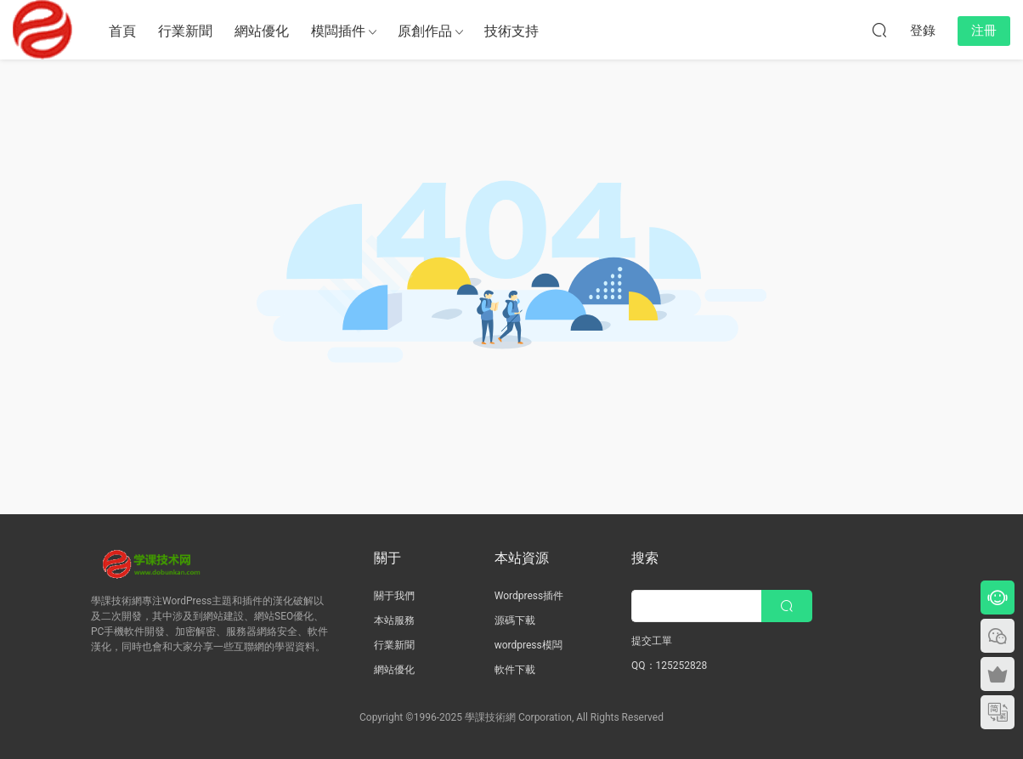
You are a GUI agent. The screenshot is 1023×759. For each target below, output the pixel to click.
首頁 (122, 31)
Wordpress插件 (529, 596)
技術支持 (511, 31)
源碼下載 (515, 620)
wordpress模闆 (528, 645)
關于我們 (394, 596)
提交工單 (651, 641)
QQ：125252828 (669, 665)
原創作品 (425, 31)
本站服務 (394, 620)
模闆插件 (338, 31)
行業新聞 (185, 31)
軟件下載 (515, 670)
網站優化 (262, 31)
